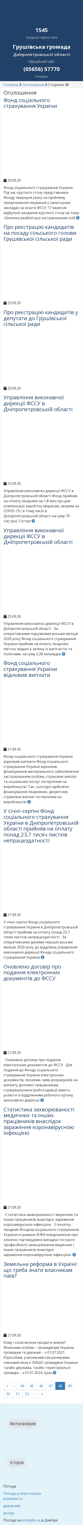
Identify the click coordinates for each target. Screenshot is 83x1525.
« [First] (7, 1385)
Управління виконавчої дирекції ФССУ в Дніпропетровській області (38, 403)
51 (18, 1393)
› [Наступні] (35, 1393)
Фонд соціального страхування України (30, 103)
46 (41, 1385)
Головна (11, 84)
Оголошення (33, 84)
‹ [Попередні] (14, 1385)
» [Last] (42, 1393)
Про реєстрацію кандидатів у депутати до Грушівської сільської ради (41, 317)
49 (70, 1385)
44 (22, 1385)
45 (32, 1385)
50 (8, 1393)
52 (27, 1393)
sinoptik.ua (31, 1520)
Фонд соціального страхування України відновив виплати (30, 668)
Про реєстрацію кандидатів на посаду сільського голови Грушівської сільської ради (40, 232)
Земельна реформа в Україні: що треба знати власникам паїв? (41, 1269)
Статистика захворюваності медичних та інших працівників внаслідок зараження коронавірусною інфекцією (39, 1121)
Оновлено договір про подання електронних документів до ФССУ (32, 972)
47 (51, 1385)
